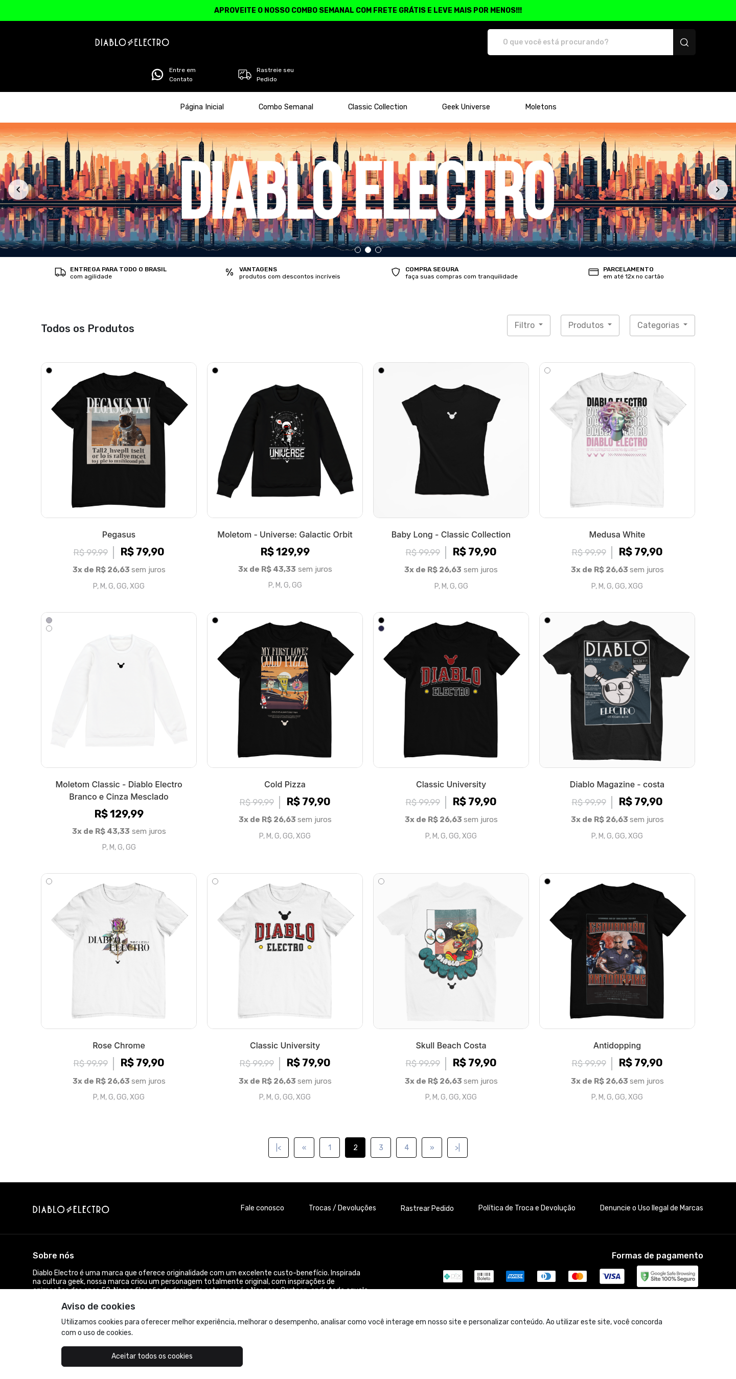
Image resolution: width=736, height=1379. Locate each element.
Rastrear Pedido (427, 1180)
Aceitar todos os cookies (112, 1356)
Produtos (587, 296)
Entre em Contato (564, 42)
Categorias (659, 296)
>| (457, 1119)
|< (278, 1119)
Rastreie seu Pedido (656, 42)
